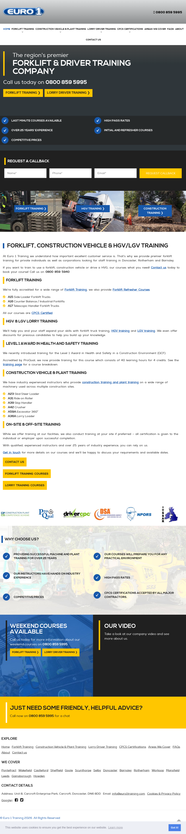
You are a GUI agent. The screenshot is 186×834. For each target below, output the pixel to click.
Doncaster (110, 770)
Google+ (7, 800)
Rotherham (141, 770)
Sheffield (56, 770)
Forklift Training (23, 29)
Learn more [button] (115, 827)
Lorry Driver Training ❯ (68, 93)
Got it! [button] (174, 827)
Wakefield (25, 770)
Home (6, 29)
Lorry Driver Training (101, 29)
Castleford (41, 770)
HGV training (120, 331)
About (179, 29)
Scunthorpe (83, 770)
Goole (69, 770)
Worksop (158, 770)
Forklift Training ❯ (23, 93)
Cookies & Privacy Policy (163, 794)
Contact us (93, 39)
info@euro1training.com (128, 794)
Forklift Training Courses (26, 474)
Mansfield (172, 770)
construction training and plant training (110, 382)
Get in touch (11, 452)
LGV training (146, 331)
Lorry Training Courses (25, 485)
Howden (39, 776)
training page (12, 364)
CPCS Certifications (130, 29)
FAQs (170, 29)
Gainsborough (21, 776)
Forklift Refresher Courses (131, 289)
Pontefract (8, 770)
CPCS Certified (42, 313)
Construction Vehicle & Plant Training (60, 29)
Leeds (5, 776)
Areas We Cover (155, 29)
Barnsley (126, 770)
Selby (97, 770)
